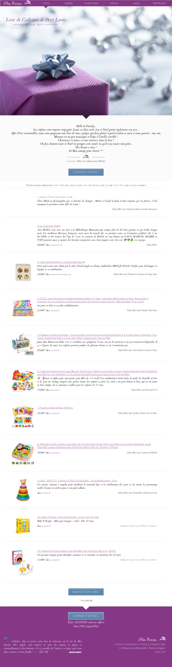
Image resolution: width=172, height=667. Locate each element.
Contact (154, 644)
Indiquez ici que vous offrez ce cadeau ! (138, 525)
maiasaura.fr (57, 245)
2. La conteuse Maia (48, 225)
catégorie (73, 185)
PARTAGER (159, 3)
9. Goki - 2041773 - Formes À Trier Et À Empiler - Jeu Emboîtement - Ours (77, 480)
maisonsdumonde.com (61, 274)
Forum (120, 644)
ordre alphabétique (91, 185)
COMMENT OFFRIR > (86, 172)
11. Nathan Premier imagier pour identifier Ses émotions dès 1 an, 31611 (76, 550)
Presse (144, 644)
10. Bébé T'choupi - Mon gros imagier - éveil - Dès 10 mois (68, 516)
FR (163, 651)
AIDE (136, 3)
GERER (68, 3)
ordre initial (58, 185)
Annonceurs (132, 644)
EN (158, 651)
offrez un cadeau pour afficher (91, 161)
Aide (163, 644)
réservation (119, 185)
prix (107, 185)
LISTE (45, 3)
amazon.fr (55, 310)
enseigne (133, 185)
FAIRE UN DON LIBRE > (86, 591)
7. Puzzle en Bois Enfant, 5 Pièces (55, 407)
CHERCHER (91, 3)
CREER (114, 3)
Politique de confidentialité (133, 648)
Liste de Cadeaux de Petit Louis (36, 19)
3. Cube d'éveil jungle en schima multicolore (60, 261)
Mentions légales (157, 648)
